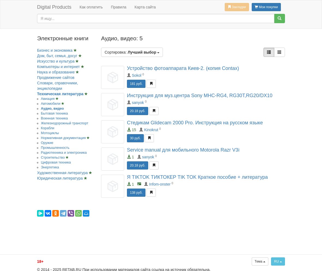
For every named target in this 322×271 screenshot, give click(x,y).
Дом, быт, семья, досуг (57, 56)
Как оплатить (91, 7)
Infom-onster (160, 184)
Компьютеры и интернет (59, 66)
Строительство (53, 157)
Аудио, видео (52, 108)
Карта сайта (145, 7)
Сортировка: (132, 52)
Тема (260, 261)
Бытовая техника (54, 113)
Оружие (47, 143)
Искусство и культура (56, 61)
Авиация (48, 99)
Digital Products (54, 7)
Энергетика (50, 167)
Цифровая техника (56, 162)
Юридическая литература (60, 178)
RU (278, 261)
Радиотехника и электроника (64, 153)
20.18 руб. (137, 111)
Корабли (47, 128)
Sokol (136, 75)
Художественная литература (63, 173)
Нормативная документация (64, 138)
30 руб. (135, 138)
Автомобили (51, 104)
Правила (118, 7)
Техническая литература (60, 94)
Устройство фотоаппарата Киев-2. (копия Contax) (183, 68)
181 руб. (136, 84)
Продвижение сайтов (55, 77)
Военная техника (54, 118)
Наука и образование (56, 72)
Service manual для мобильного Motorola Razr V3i (183, 150)
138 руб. (136, 193)
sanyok (138, 102)
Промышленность (55, 148)
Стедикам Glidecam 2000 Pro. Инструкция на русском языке (195, 122)
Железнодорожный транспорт (64, 123)
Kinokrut (151, 130)
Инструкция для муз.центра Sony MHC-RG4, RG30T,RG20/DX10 (199, 95)
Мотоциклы (50, 133)
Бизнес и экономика (55, 50)
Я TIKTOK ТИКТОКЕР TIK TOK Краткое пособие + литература (197, 177)
